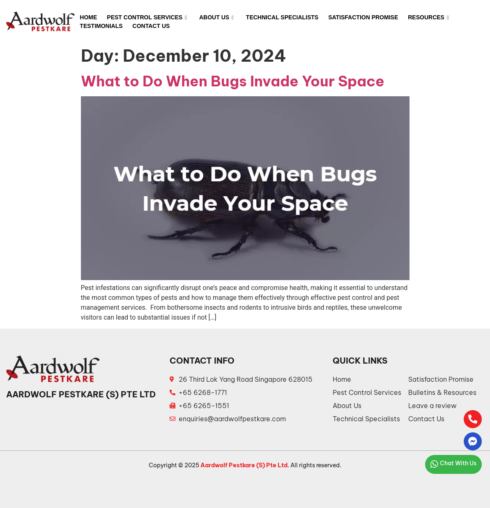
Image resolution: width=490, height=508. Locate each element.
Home (88, 17)
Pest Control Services (147, 18)
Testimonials (101, 26)
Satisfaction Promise (363, 17)
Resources (428, 18)
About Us (216, 18)
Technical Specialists (282, 17)
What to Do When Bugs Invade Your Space (232, 81)
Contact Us (151, 26)
